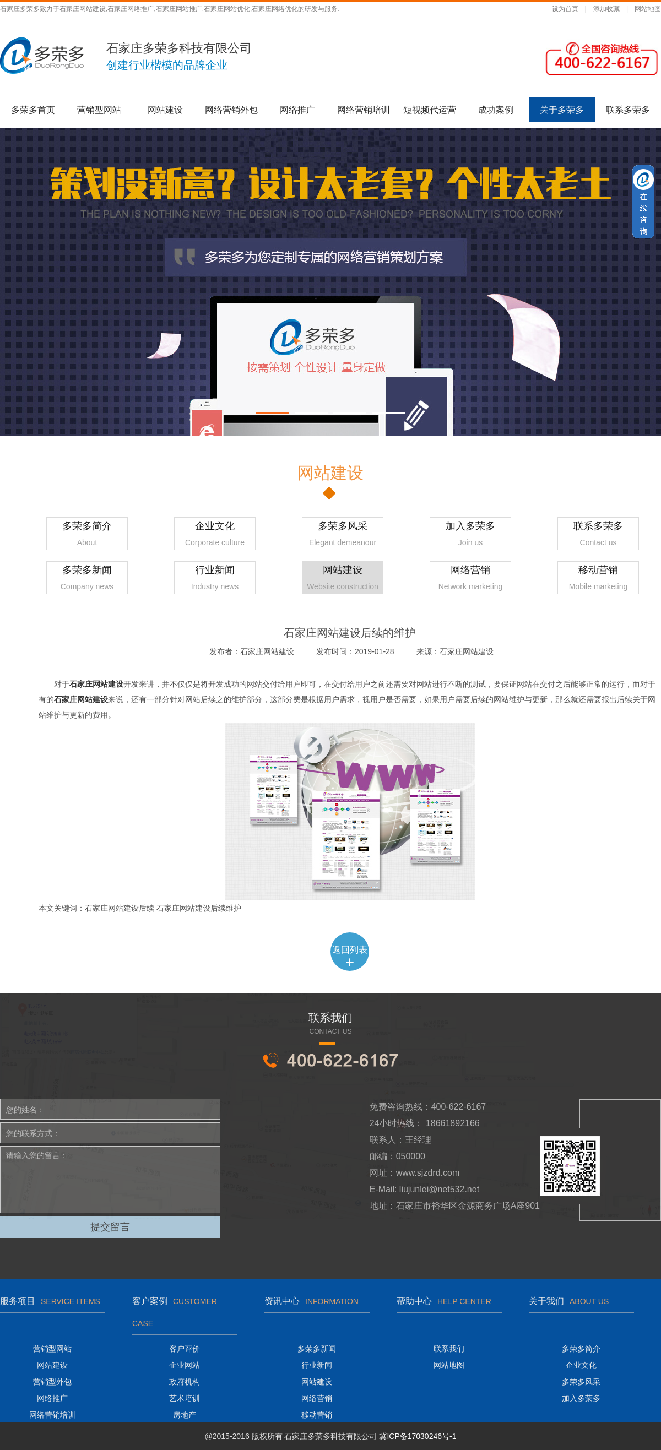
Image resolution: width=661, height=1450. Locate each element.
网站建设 (165, 110)
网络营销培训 (363, 110)
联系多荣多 (628, 110)
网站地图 (648, 9)
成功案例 (495, 110)
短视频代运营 (429, 110)
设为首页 (565, 9)
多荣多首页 (33, 110)
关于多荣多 (562, 110)
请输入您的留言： (110, 1180)
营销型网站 (99, 110)
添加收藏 (606, 9)
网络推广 (297, 110)
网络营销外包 (231, 110)
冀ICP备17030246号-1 (417, 1436)
